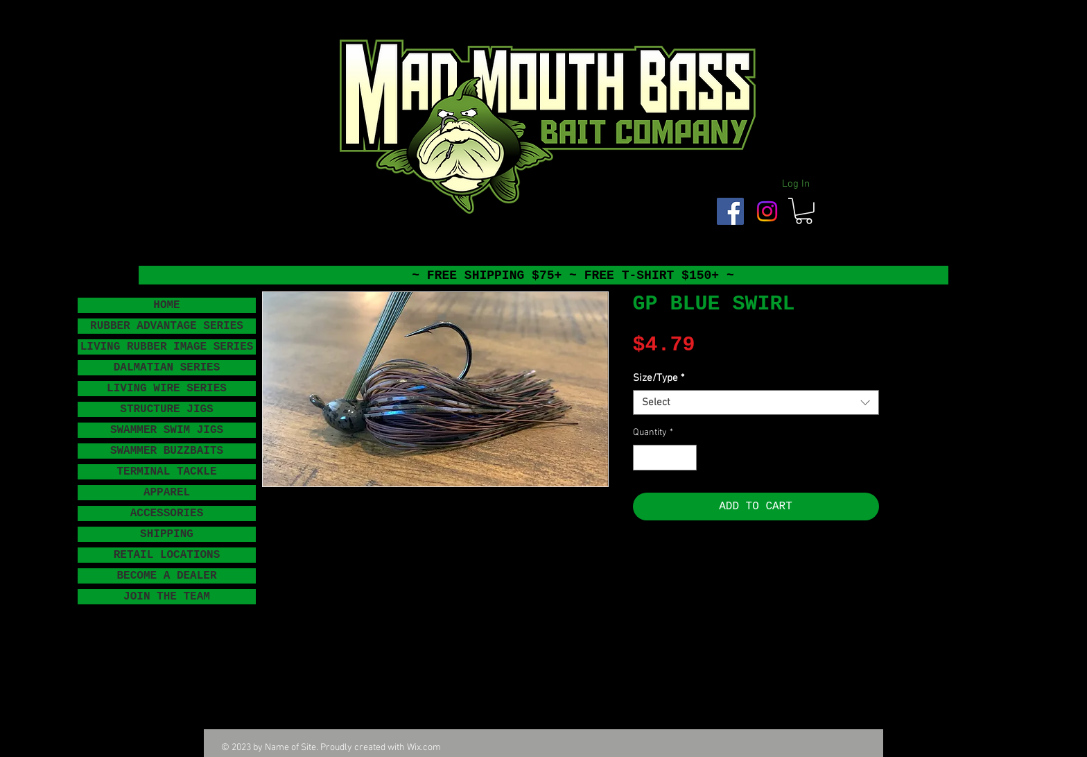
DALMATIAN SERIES (167, 368)
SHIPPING (166, 534)
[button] (803, 211)
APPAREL (167, 492)
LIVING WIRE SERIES (167, 388)
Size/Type (658, 378)
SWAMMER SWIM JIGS (166, 430)
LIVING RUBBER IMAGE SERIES (167, 347)
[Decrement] (643, 457)
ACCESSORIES (167, 513)
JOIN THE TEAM (166, 596)
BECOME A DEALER (166, 576)
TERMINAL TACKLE (166, 472)
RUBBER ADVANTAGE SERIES (166, 326)
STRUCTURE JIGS (166, 409)
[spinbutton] (664, 457)
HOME (166, 305)
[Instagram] (767, 211)
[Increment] (686, 457)
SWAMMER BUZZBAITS (166, 451)
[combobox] (756, 402)
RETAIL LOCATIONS (167, 555)
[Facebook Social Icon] (730, 211)
